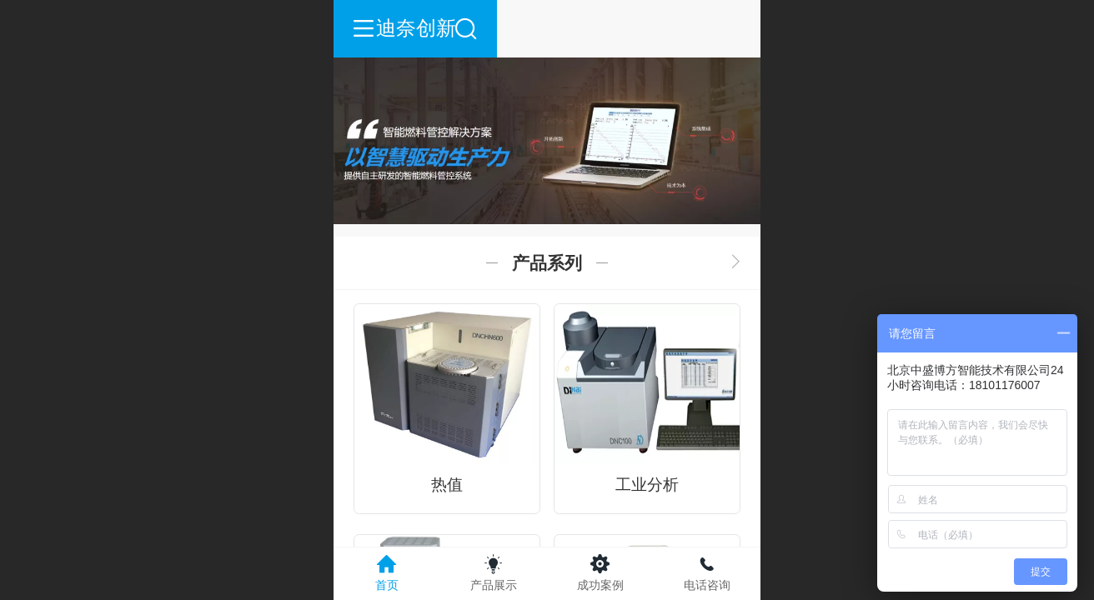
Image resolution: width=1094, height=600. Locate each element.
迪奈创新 (548, 28)
